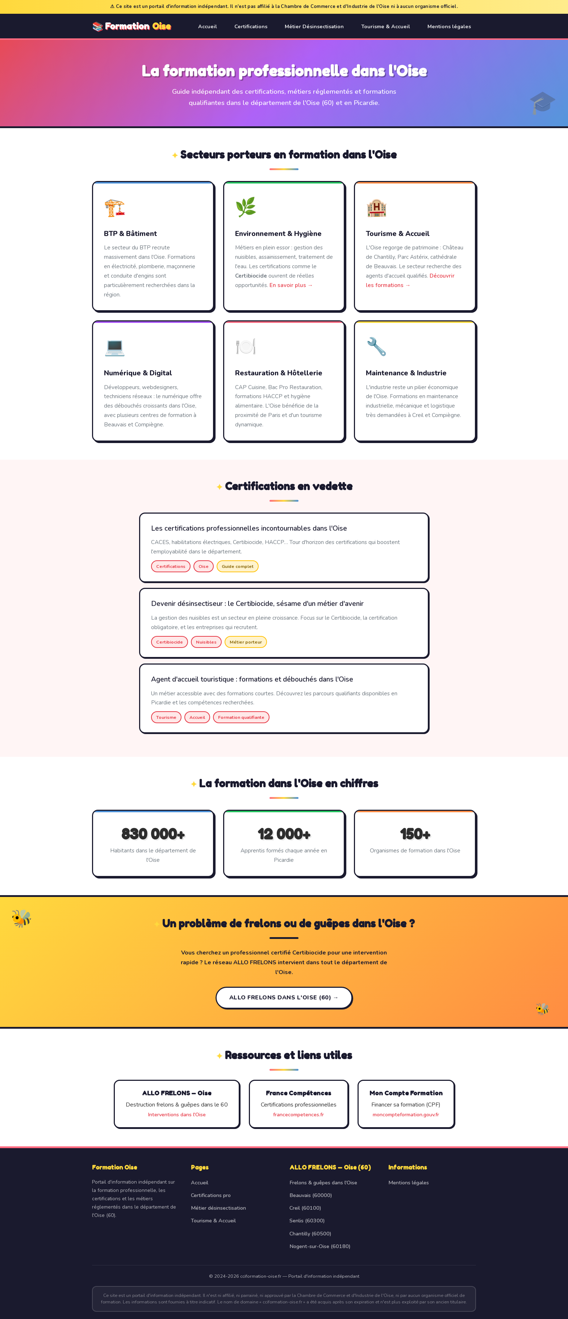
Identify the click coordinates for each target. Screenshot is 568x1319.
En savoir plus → (291, 285)
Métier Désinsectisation (314, 26)
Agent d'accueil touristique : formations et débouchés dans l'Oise (252, 679)
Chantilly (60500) (310, 1233)
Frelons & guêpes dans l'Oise (323, 1182)
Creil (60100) (305, 1207)
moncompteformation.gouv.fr (406, 1114)
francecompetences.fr (298, 1114)
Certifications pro (211, 1195)
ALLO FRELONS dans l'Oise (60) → (284, 998)
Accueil (207, 26)
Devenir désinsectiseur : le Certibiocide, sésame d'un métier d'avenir (257, 603)
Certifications (250, 26)
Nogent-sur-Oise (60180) (320, 1246)
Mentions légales (449, 26)
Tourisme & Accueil (385, 26)
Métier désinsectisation (218, 1207)
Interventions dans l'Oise (177, 1114)
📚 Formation (131, 26)
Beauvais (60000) (310, 1195)
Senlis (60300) (307, 1220)
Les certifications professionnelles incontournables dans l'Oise (249, 528)
